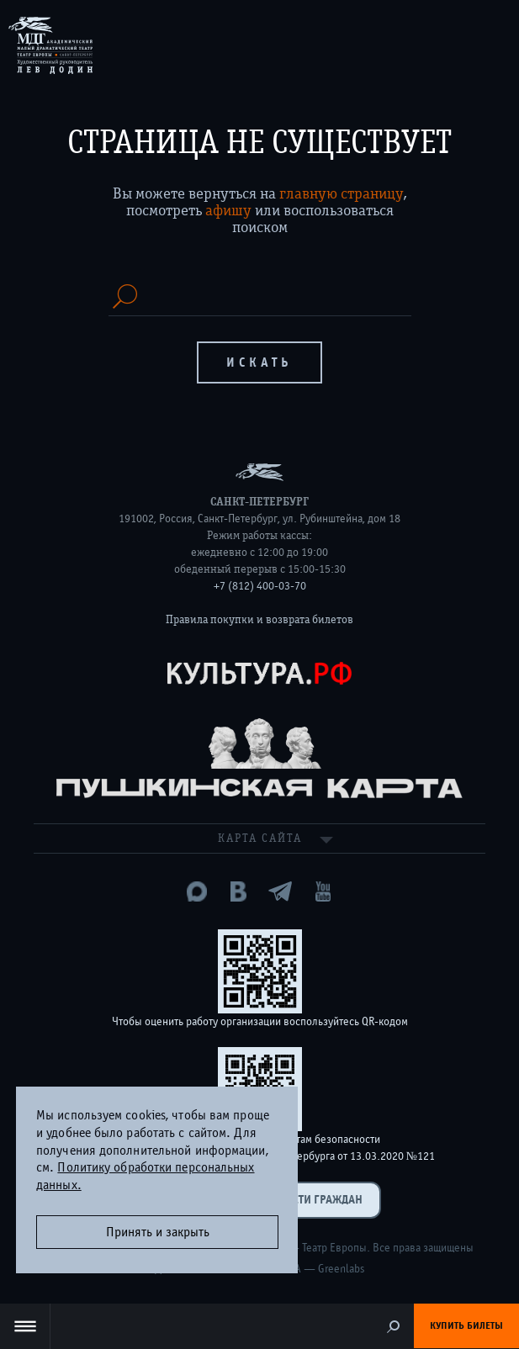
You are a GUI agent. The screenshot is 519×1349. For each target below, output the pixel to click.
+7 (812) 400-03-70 (260, 586)
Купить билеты (466, 1325)
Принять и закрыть (157, 1232)
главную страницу (341, 193)
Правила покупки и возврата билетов (259, 620)
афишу (228, 210)
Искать (259, 362)
